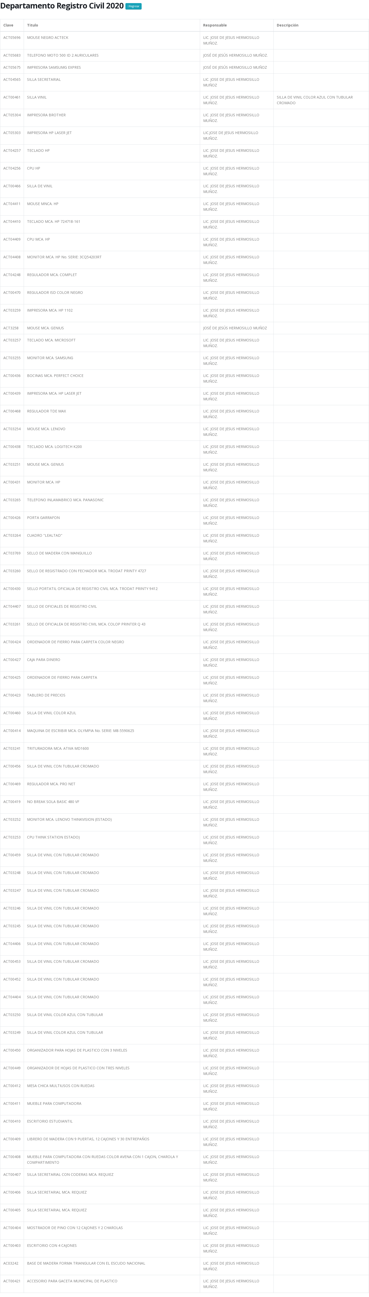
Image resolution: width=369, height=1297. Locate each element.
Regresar (133, 6)
